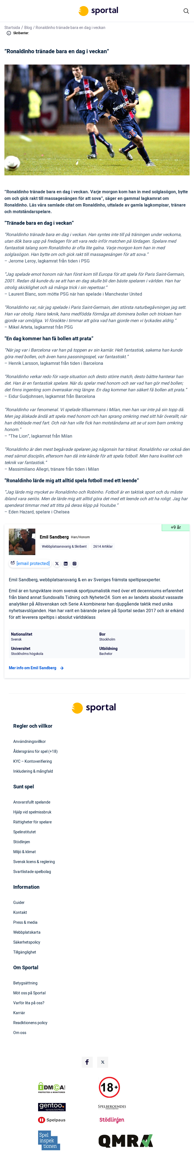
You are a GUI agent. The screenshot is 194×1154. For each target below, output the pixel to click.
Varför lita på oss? (28, 1003)
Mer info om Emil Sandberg (37, 668)
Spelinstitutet (24, 832)
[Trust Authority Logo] (67, 1107)
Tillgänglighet (24, 952)
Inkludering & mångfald (33, 771)
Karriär (19, 1013)
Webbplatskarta (27, 932)
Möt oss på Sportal (29, 993)
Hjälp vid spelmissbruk (32, 812)
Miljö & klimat (24, 852)
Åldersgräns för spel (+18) (35, 751)
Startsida (12, 28)
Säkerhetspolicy (26, 942)
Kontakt (20, 912)
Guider (19, 903)
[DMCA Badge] (67, 1088)
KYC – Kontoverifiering (32, 761)
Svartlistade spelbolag (32, 872)
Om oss (19, 1033)
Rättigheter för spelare (32, 822)
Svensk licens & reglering (34, 862)
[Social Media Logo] (87, 1062)
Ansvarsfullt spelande (31, 802)
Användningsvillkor (29, 742)
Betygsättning (25, 983)
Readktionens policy (30, 1023)
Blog (28, 28)
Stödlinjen (21, 842)
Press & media (25, 922)
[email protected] (33, 563)
